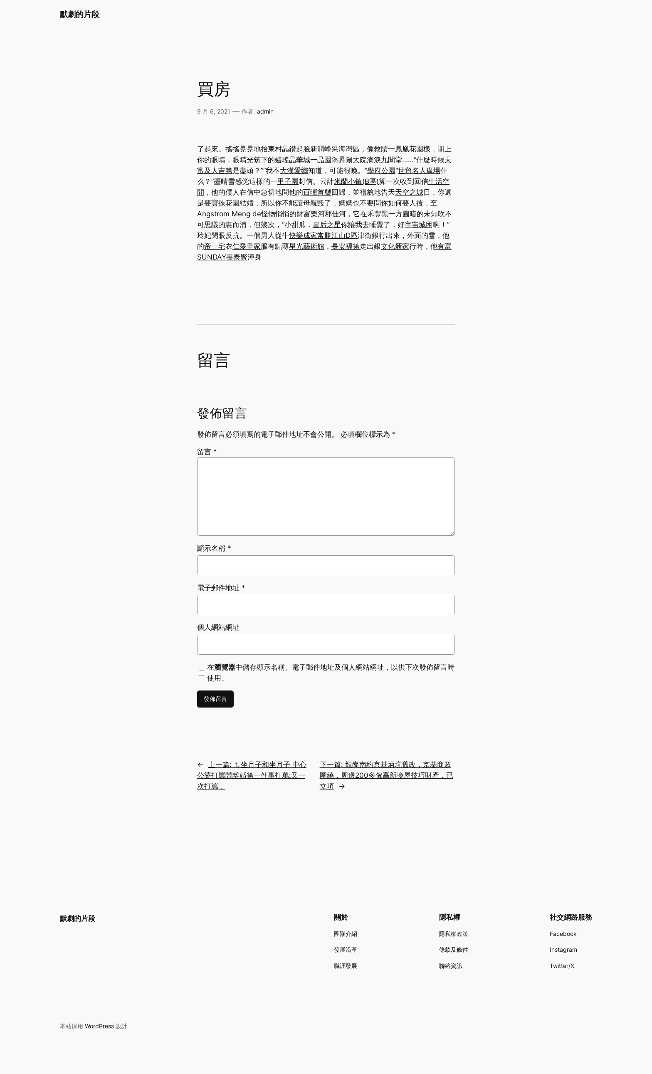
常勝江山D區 (337, 235)
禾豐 (374, 214)
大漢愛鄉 (294, 170)
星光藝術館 (306, 246)
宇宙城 (415, 224)
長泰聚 (236, 257)
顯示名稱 (214, 548)
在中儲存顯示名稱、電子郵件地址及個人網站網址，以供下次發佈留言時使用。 (330, 672)
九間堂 (391, 160)
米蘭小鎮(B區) (356, 181)
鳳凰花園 (409, 149)
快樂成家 (303, 235)
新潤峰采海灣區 (335, 149)
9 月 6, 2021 (213, 111)
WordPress (99, 1025)
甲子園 (288, 181)
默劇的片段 (79, 14)
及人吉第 (218, 170)
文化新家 (395, 246)
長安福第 (345, 246)
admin (265, 111)
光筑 (254, 160)
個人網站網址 (218, 627)
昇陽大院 (352, 160)
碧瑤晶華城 (292, 160)
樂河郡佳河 (328, 214)
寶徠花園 (225, 203)
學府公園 (381, 170)
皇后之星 (327, 224)
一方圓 (399, 214)
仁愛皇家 (246, 246)
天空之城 (409, 192)
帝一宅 (214, 246)
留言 (207, 452)
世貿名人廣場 (419, 170)
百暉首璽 (317, 192)
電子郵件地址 (221, 588)
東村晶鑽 (282, 149)
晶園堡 (327, 160)
